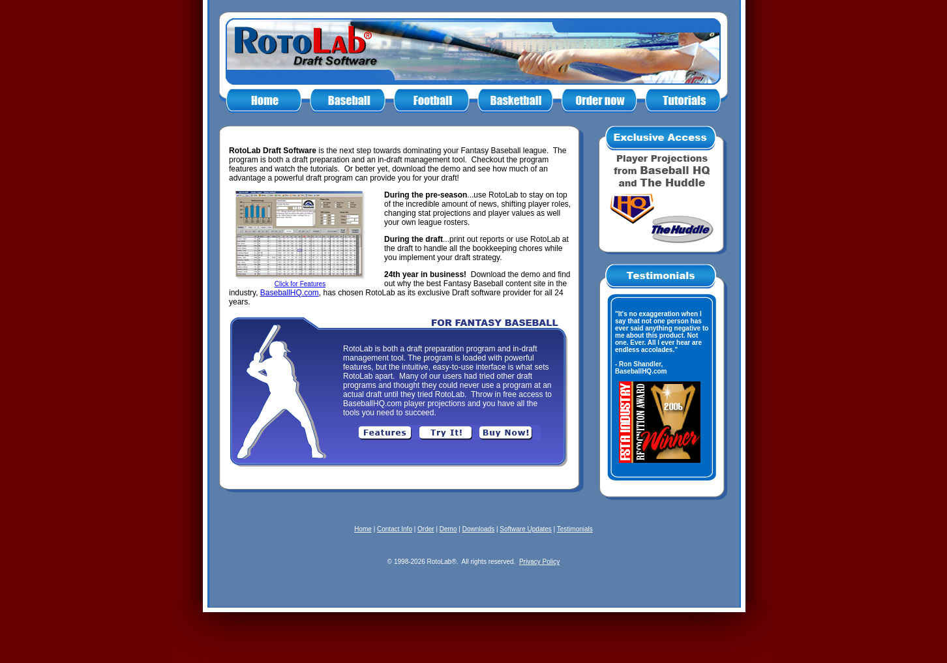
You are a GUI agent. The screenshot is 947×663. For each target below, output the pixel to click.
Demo (448, 529)
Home (363, 529)
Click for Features (300, 283)
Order (425, 529)
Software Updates (526, 529)
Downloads (478, 529)
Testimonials (575, 529)
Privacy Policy (539, 561)
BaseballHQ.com (289, 292)
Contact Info (394, 529)
